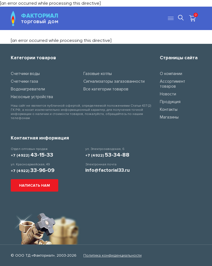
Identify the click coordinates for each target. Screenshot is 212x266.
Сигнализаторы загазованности (114, 81)
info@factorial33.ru (107, 170)
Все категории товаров (105, 89)
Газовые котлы (97, 73)
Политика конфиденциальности (112, 255)
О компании (171, 73)
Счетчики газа (24, 81)
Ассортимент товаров (172, 84)
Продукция (170, 101)
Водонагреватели (28, 89)
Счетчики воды (25, 73)
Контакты (168, 109)
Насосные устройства (32, 96)
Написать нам (34, 185)
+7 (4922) (32, 155)
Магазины (169, 117)
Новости (168, 94)
